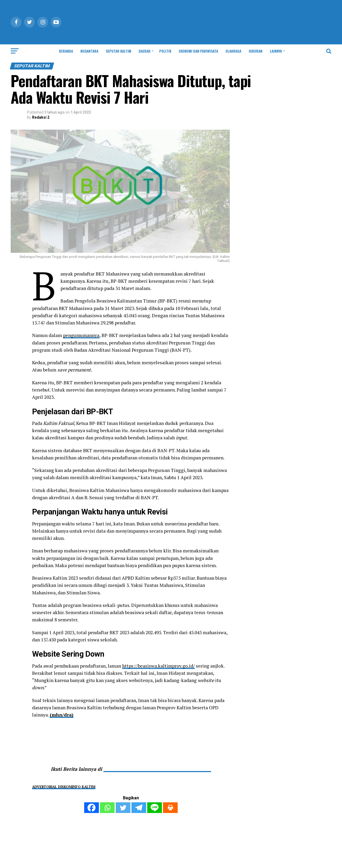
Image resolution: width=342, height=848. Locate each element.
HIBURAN (255, 51)
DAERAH (144, 51)
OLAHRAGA (233, 51)
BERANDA (66, 51)
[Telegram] (138, 807)
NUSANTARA (89, 51)
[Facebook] (91, 807)
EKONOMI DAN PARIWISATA (198, 51)
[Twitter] (123, 807)
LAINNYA (276, 51)
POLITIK (165, 51)
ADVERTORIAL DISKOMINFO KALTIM (63, 786)
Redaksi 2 (40, 117)
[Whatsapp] (107, 807)
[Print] (170, 807)
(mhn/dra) (62, 715)
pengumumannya (81, 335)
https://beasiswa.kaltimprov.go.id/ (158, 666)
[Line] (154, 807)
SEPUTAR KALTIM (118, 51)
